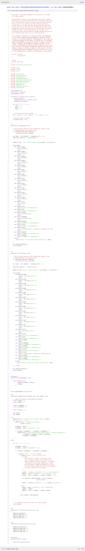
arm (13, 7)
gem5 (9, 7)
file (37, 10)
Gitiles (8, 548)
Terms (16, 548)
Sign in (82, 2)
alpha (60, 7)
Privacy (12, 548)
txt (79, 548)
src (52, 7)
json (82, 548)
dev (56, 7)
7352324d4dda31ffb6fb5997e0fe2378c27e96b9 (34, 7)
